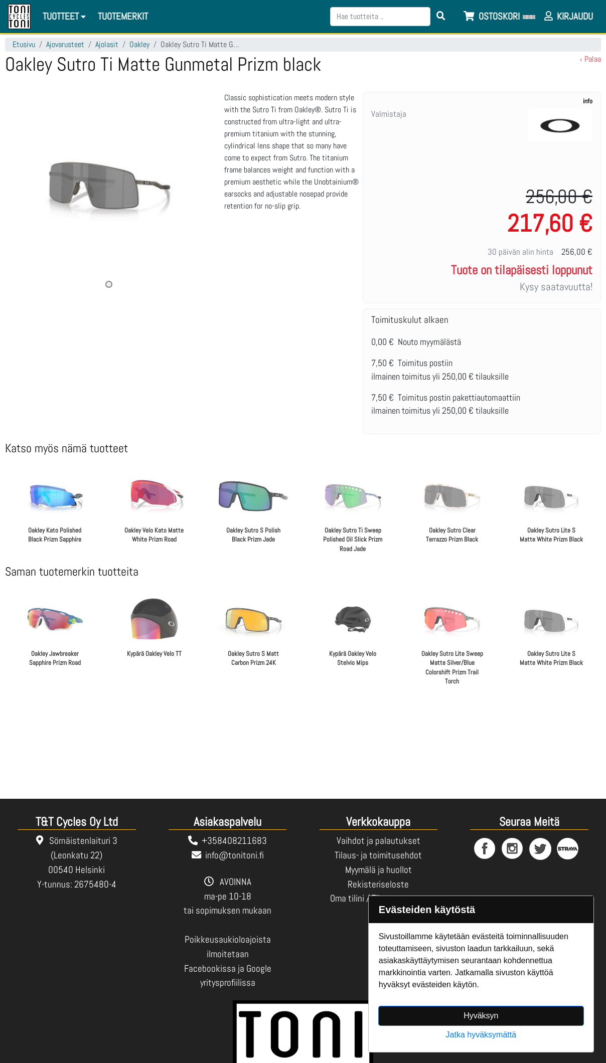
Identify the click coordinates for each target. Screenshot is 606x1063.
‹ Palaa (590, 59)
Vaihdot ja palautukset (378, 840)
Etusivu (24, 44)
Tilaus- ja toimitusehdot (378, 855)
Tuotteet (66, 16)
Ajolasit (106, 44)
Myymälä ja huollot (378, 869)
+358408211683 (234, 840)
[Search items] (441, 17)
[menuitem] (123, 17)
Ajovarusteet (65, 44)
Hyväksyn (481, 1015)
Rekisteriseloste (378, 884)
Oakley (139, 44)
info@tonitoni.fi (234, 855)
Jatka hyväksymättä (481, 1034)
